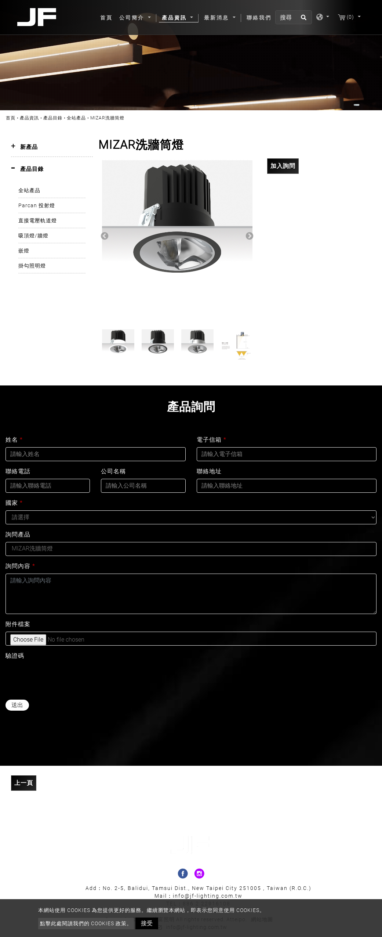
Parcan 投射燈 (36, 205)
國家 (14, 502)
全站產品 (76, 118)
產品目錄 (52, 118)
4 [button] (193, 320)
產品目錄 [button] (32, 169)
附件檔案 (18, 624)
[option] (177, 236)
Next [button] (248, 235)
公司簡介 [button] (132, 18)
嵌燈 (23, 251)
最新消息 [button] (217, 18)
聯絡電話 (18, 471)
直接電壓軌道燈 (37, 220)
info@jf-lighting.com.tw (208, 896)
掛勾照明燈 (32, 266)
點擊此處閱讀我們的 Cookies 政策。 (86, 923)
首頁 (108, 17)
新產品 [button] (29, 147)
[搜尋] (293, 17)
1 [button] (160, 320)
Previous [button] (104, 235)
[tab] (52, 147)
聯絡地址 (209, 471)
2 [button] (171, 320)
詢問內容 (20, 566)
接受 (147, 923)
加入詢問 (282, 165)
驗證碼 (15, 655)
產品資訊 (29, 118)
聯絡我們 (259, 18)
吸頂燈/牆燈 (33, 235)
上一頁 (23, 782)
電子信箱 (211, 439)
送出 (17, 704)
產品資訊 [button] (175, 18)
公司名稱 (113, 471)
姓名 (14, 439)
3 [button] (182, 320)
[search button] (302, 19)
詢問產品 (18, 534)
